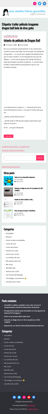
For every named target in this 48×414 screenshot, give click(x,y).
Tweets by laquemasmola (11, 167)
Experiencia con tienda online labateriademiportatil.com (24, 326)
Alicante (9, 237)
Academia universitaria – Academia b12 (15, 147)
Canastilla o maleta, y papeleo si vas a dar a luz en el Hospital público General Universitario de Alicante (22, 306)
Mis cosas (9, 264)
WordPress (31, 405)
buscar (40, 158)
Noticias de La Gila (12, 271)
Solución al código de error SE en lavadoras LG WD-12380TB (28, 189)
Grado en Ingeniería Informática (13, 150)
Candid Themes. (32, 409)
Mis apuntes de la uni (13, 261)
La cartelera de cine (10, 36)
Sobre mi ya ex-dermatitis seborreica (24, 177)
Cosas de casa (11, 244)
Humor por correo (12, 254)
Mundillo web (10, 268)
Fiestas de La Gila (12, 251)
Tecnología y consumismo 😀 (16, 278)
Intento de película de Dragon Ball (22, 40)
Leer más (9, 136)
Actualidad (9, 233)
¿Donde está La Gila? (13, 282)
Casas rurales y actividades (15, 240)
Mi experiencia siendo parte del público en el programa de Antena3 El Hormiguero (24, 312)
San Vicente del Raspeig (14, 275)
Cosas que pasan (12, 247)
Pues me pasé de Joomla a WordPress (24, 211)
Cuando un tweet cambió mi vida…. (24, 199)
